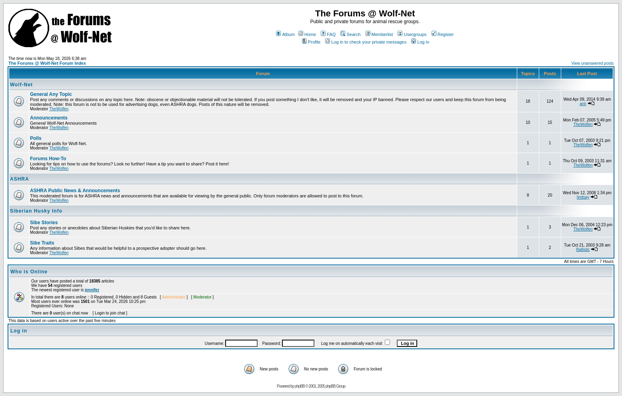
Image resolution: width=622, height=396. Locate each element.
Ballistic (583, 249)
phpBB (300, 386)
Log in (420, 42)
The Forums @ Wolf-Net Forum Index (47, 63)
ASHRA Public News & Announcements (75, 190)
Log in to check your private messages (365, 42)
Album (285, 34)
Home (307, 34)
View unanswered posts (593, 63)
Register (443, 34)
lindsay (583, 197)
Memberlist (379, 34)
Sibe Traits (42, 243)
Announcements (49, 118)
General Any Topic (51, 94)
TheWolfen (58, 109)
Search (350, 34)
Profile (311, 42)
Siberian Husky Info (36, 211)
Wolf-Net (21, 85)
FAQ (328, 34)
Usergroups (412, 34)
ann (583, 103)
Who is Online (29, 272)
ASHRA (19, 179)
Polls (36, 138)
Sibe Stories (44, 222)
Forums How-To (48, 158)
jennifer (92, 290)
